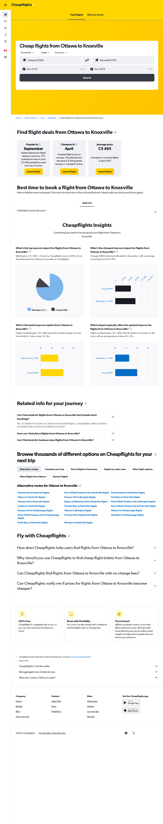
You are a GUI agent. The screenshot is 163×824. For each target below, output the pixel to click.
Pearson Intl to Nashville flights (33, 492)
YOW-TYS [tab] (87, 203)
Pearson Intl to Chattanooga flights (35, 510)
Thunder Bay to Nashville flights (80, 506)
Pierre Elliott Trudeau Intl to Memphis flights (133, 501)
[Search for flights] (5, 14)
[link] (33, 171)
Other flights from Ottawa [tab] (33, 476)
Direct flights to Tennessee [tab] (84, 469)
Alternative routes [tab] (29, 469)
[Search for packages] (5, 35)
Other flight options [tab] (142, 469)
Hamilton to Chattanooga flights (127, 515)
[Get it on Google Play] (131, 702)
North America (31, 118)
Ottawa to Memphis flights (78, 510)
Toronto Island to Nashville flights (128, 492)
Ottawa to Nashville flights (31, 497)
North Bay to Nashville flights (33, 522)
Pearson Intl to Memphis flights (80, 497)
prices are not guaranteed (80, 657)
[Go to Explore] (5, 41)
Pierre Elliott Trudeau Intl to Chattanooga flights (38, 516)
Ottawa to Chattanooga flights (126, 510)
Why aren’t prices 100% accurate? (88, 677)
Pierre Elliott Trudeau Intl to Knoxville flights (133, 506)
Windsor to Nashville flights (78, 522)
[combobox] (61, 52)
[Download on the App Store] (131, 710)
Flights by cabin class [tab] (115, 469)
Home (18, 118)
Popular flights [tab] (60, 476)
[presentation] (115, 132)
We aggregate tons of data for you (88, 672)
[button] (5, 4)
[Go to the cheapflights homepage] (23, 5)
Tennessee (52, 118)
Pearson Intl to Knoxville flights (33, 501)
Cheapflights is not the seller (88, 666)
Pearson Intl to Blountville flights (80, 515)
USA (42, 118)
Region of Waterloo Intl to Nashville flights (85, 501)
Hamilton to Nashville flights (125, 497)
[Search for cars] (5, 28)
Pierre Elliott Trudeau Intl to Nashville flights (86, 492)
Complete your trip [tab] (54, 469)
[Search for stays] (5, 21)
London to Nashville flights (31, 506)
